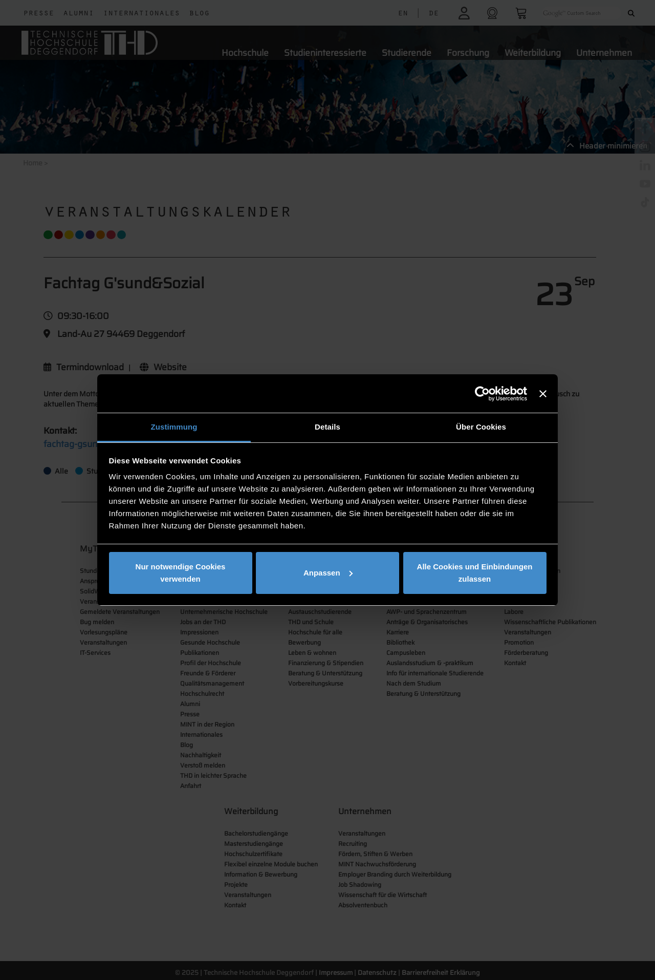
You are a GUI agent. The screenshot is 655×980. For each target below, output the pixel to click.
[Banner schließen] (543, 393)
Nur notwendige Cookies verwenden (181, 572)
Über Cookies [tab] (481, 426)
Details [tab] (327, 426)
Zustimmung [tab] (174, 426)
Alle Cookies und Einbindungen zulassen (475, 572)
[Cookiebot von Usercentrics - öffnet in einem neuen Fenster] (482, 393)
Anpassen (328, 572)
